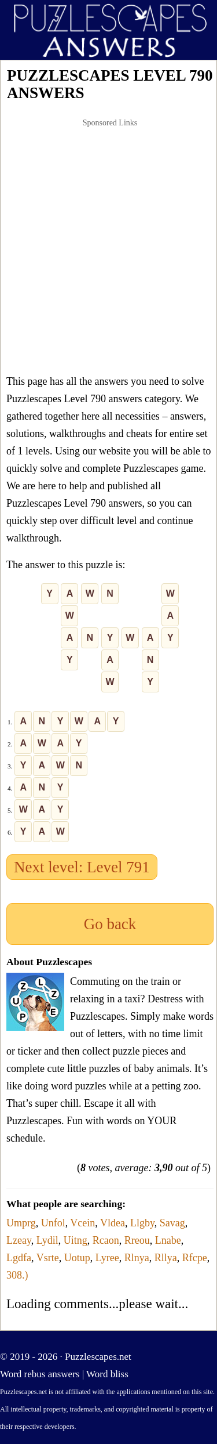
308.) (17, 1275)
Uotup (77, 1258)
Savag (172, 1223)
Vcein (82, 1223)
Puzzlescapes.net (98, 1356)
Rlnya (136, 1258)
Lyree (107, 1258)
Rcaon (106, 1240)
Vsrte (47, 1258)
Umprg (21, 1223)
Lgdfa (18, 1258)
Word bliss (107, 1374)
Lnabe (168, 1240)
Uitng (75, 1240)
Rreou (137, 1240)
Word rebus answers (39, 1374)
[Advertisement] (108, 246)
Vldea (112, 1223)
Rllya (166, 1258)
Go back (110, 924)
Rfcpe (194, 1258)
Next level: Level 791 (82, 867)
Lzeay (18, 1240)
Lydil (47, 1240)
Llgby (142, 1223)
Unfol (53, 1223)
